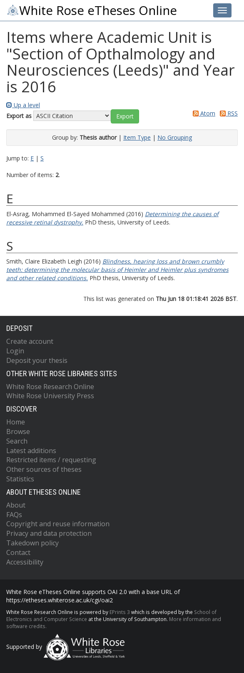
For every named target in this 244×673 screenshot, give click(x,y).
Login (15, 350)
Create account (29, 341)
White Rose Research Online (50, 386)
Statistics (20, 478)
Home (15, 421)
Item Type (137, 137)
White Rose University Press (50, 395)
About (15, 505)
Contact (18, 552)
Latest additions (31, 450)
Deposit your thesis (36, 360)
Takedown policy (32, 542)
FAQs (14, 514)
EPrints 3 (120, 612)
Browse (18, 431)
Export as (19, 116)
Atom (202, 113)
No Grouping (174, 137)
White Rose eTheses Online (91, 10)
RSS (227, 113)
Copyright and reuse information (58, 523)
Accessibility (24, 562)
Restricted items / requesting (51, 459)
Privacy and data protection (49, 533)
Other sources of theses (44, 469)
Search (16, 441)
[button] (125, 116)
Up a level (23, 105)
